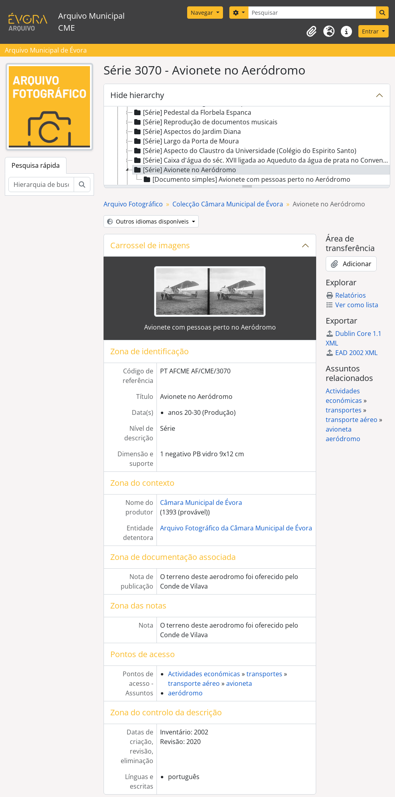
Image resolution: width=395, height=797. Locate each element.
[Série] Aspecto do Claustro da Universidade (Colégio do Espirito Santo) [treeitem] (244, 150)
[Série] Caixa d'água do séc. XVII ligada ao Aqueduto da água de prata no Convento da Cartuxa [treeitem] (261, 160)
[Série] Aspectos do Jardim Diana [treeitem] (187, 131)
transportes (264, 673)
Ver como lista (352, 304)
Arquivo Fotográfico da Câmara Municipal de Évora (236, 528)
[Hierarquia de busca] (41, 184)
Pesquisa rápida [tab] (36, 165)
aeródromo (185, 693)
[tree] (247, 146)
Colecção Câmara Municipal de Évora (227, 204)
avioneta (239, 683)
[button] (311, 31)
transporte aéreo (194, 683)
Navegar (203, 12)
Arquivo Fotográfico (133, 204)
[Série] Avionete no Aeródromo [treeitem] (184, 170)
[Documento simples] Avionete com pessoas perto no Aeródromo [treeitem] (246, 179)
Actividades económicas (204, 673)
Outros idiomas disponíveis (148, 221)
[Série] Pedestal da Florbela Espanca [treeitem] (192, 112)
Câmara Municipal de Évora (201, 502)
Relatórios (346, 295)
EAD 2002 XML (351, 352)
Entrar (371, 31)
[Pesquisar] (312, 12)
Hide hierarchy (137, 95)
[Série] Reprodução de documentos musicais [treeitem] (205, 122)
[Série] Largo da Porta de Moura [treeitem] (186, 141)
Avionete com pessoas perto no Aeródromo (210, 327)
